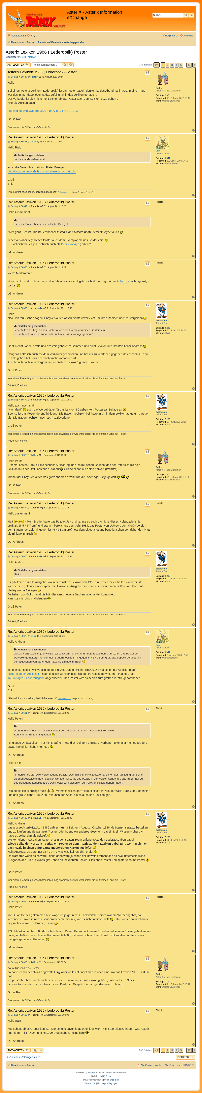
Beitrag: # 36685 (17, 962)
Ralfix (159, 88)
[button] (157, 64)
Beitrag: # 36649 (17, 206)
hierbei (124, 281)
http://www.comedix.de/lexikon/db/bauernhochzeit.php (42, 171)
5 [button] (181, 64)
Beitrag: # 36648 (17, 141)
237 (167, 95)
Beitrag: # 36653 (17, 267)
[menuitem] (31, 35)
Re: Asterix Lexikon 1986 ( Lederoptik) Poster (41, 137)
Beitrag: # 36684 (17, 901)
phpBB (91, 1072)
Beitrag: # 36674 (17, 507)
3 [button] (172, 64)
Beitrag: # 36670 (17, 399)
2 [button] (167, 64)
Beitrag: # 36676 (17, 636)
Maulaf (31, 57)
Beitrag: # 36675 (17, 556)
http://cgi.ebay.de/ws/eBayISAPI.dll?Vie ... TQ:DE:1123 (43, 110)
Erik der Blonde (65, 192)
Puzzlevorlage (70, 244)
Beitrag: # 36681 (17, 713)
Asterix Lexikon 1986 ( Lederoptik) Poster (46, 52)
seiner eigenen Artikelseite (24, 673)
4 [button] (176, 64)
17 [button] (189, 64)
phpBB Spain (105, 1076)
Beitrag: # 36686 (17, 1015)
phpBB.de (114, 1080)
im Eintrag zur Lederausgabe (26, 678)
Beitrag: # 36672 (17, 455)
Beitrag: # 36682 (17, 818)
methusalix (161, 320)
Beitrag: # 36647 (17, 77)
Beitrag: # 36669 (17, 308)
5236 (167, 328)
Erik (24, 57)
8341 (167, 158)
